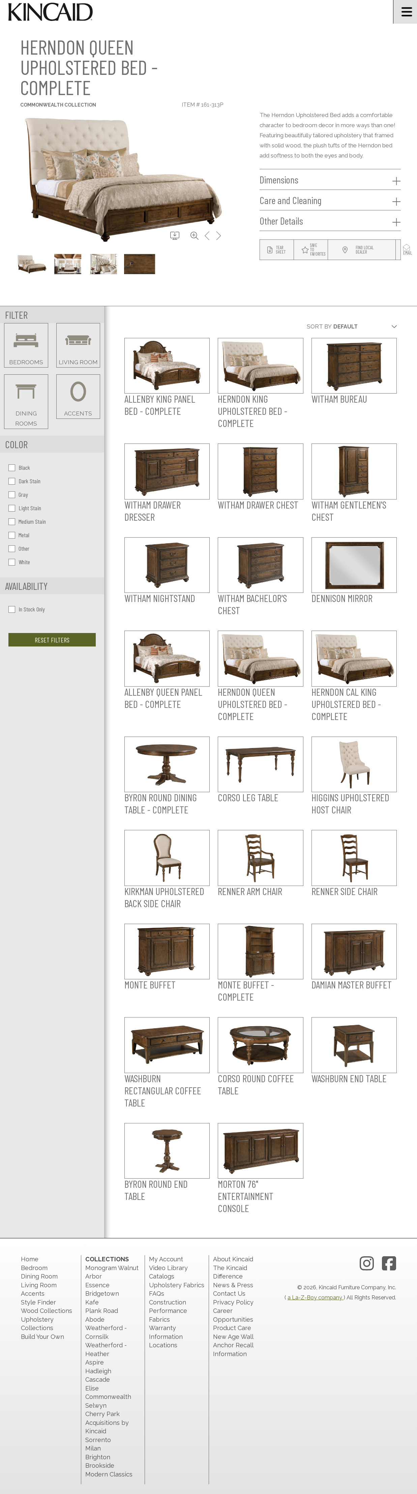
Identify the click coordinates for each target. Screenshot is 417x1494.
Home (29, 1259)
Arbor (93, 1276)
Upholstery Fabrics (176, 1285)
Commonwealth (108, 1396)
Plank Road (101, 1310)
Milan (93, 1448)
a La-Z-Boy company (316, 1297)
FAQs (156, 1293)
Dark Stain (24, 481)
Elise (92, 1388)
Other (18, 548)
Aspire (94, 1362)
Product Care (232, 1327)
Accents (32, 1293)
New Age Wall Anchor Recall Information (233, 1345)
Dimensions (330, 179)
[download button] (174, 236)
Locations (163, 1345)
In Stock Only (26, 609)
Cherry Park (102, 1413)
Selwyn (96, 1405)
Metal (18, 535)
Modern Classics (108, 1474)
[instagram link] (367, 1263)
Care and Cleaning (330, 200)
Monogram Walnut (112, 1267)
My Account (166, 1259)
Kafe (92, 1302)
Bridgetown (102, 1293)
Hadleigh (98, 1371)
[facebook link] (389, 1263)
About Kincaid (233, 1259)
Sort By (319, 326)
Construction (167, 1302)
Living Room (39, 1285)
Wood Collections (46, 1310)
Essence (97, 1285)
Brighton (97, 1457)
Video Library (168, 1267)
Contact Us (229, 1293)
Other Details (330, 220)
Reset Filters (52, 640)
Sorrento (98, 1439)
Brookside (99, 1465)
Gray (18, 494)
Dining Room (39, 1276)
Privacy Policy (233, 1302)
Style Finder (38, 1302)
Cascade (97, 1379)
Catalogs (161, 1276)
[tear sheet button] (277, 250)
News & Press (233, 1285)
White (19, 562)
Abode (95, 1319)
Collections (107, 1259)
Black (19, 467)
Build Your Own (42, 1336)
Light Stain (24, 508)
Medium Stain (27, 521)
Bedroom (34, 1267)
